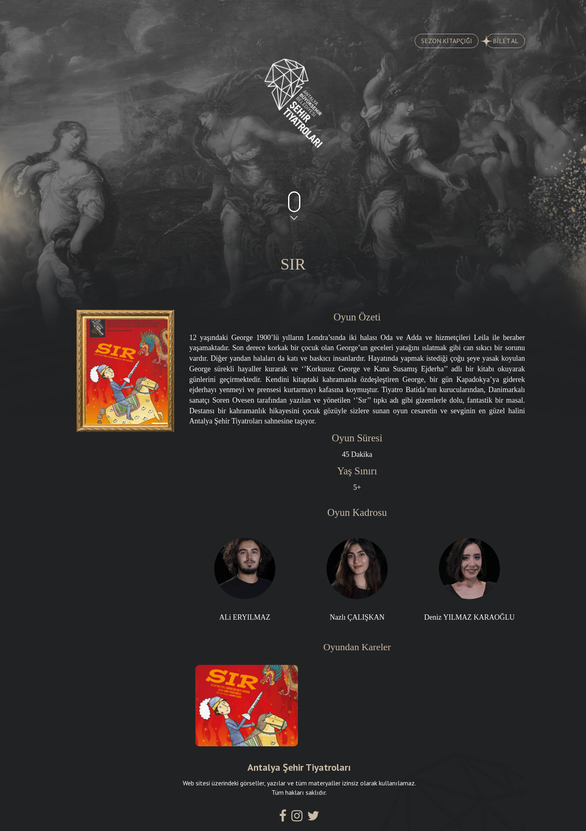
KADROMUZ (330, 13)
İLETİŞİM (487, 13)
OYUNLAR (100, 13)
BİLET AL (502, 41)
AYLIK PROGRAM (247, 13)
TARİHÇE (169, 13)
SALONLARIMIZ (411, 13)
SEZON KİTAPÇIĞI (446, 41)
